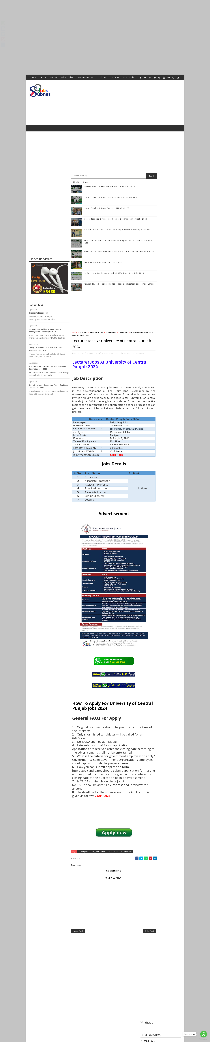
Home (34, 77)
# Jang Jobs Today (97, 896)
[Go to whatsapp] (203, 1034)
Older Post (131, 976)
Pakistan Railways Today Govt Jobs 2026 (103, 264)
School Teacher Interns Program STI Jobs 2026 (106, 210)
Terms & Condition (85, 77)
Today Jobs (123, 334)
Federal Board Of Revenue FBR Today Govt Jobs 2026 (109, 188)
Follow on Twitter (161, 395)
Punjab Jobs (111, 334)
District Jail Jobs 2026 (38, 315)
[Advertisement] (80, 18)
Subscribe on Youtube (161, 412)
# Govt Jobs (83, 896)
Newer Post (78, 976)
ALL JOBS (115, 77)
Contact (53, 77)
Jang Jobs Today (96, 334)
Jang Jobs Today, (117, 354)
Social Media (128, 77)
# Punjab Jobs (113, 896)
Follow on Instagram (161, 406)
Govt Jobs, (106, 354)
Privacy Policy (67, 77)
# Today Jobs (126, 896)
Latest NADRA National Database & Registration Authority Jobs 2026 (165, 474)
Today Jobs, (77, 357)
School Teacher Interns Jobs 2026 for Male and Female (111, 199)
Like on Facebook (161, 389)
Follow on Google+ (161, 400)
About (43, 77)
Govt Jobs (83, 334)
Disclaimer (102, 77)
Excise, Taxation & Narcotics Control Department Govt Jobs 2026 (166, 463)
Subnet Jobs (51, 992)
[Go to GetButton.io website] (203, 1039)
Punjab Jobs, (129, 354)
